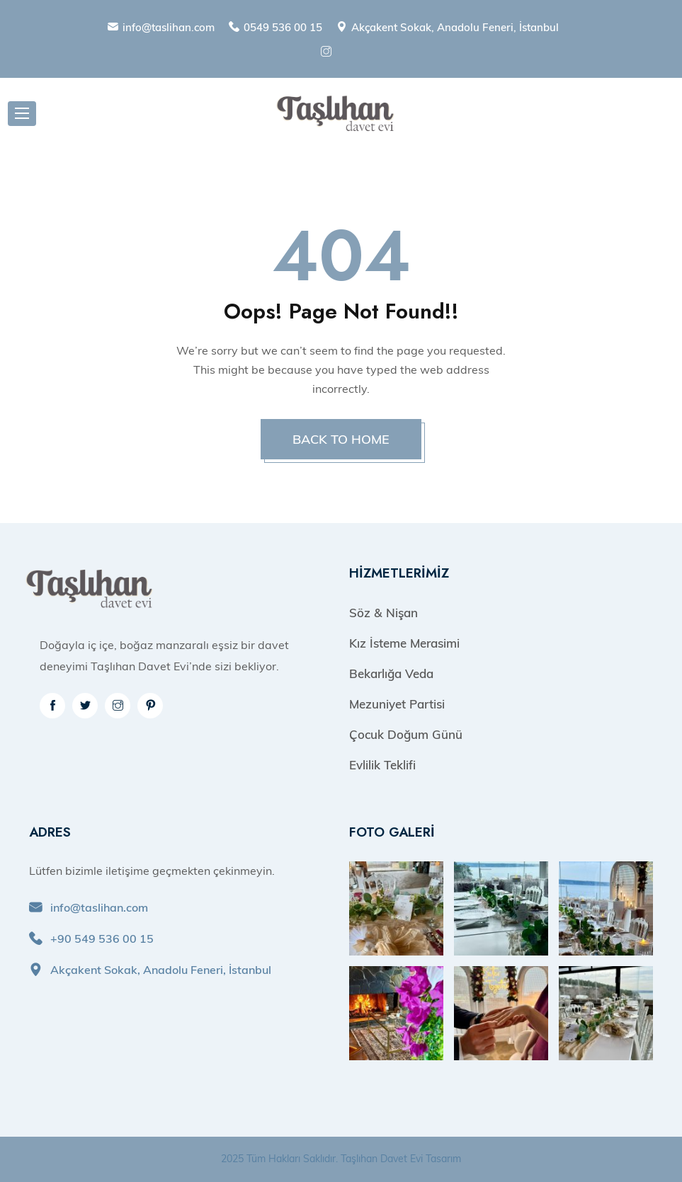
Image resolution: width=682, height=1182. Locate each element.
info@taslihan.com (169, 27)
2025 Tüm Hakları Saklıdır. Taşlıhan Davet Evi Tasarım (341, 1158)
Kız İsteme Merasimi (404, 643)
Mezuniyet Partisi (397, 703)
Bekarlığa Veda (391, 673)
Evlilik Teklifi (382, 764)
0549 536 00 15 (283, 27)
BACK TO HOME (341, 439)
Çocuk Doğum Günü (405, 734)
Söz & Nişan (383, 612)
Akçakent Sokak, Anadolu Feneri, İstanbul (455, 27)
